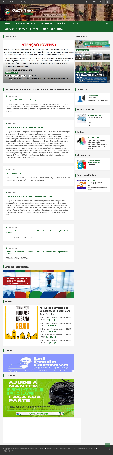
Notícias (34, 29)
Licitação (60, 23)
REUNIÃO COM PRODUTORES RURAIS (90, 76)
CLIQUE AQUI (51, 320)
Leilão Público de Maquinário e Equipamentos (91, 54)
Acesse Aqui (91, 97)
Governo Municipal (24, 23)
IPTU (89, 120)
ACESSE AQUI (91, 165)
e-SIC (43, 29)
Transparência (45, 23)
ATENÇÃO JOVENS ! (19, 76)
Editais (73, 23)
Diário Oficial (57, 29)
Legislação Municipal (15, 29)
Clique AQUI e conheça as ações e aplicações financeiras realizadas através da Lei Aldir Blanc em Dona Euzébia (97, 144)
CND (88, 125)
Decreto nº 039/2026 (13, 173)
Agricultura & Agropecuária (88, 72)
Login (88, 2)
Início (8, 23)
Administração (11, 72)
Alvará (89, 122)
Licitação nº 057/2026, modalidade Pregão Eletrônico (25, 127)
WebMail (97, 2)
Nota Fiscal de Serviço (94, 117)
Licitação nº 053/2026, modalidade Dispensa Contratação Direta (29, 196)
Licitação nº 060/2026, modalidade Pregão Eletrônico (25, 100)
